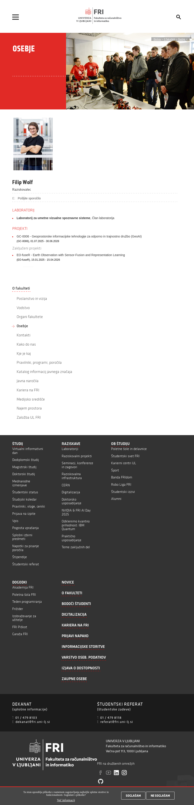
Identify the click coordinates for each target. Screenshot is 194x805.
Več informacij (66, 800)
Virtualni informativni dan (27, 451)
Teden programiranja (27, 601)
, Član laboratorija (65, 218)
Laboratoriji (70, 449)
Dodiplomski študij (25, 460)
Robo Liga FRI (121, 484)
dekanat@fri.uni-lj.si (33, 721)
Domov (157, 39)
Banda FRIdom (121, 477)
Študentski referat (25, 564)
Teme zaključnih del (76, 547)
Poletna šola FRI (24, 594)
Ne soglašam (160, 795)
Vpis (15, 521)
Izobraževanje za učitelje (24, 618)
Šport (115, 470)
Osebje (181, 39)
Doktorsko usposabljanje (71, 501)
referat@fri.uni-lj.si (116, 721)
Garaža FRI (20, 634)
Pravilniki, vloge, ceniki (28, 506)
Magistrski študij (24, 467)
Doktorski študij (23, 474)
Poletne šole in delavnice (129, 449)
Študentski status (25, 492)
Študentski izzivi (123, 492)
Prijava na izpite (23, 513)
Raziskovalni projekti (77, 456)
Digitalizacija (71, 492)
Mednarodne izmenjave (21, 483)
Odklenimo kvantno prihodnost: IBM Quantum (76, 525)
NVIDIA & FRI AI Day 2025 (76, 512)
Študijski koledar (24, 499)
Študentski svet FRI (125, 456)
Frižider (17, 609)
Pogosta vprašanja (25, 528)
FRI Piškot (19, 627)
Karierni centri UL (123, 463)
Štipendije (19, 557)
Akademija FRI (22, 587)
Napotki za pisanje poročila (25, 548)
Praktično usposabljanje (71, 538)
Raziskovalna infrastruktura (72, 476)
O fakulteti (169, 39)
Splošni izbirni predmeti (22, 537)
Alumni (116, 499)
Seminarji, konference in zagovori (77, 465)
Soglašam (133, 795)
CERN (66, 485)
